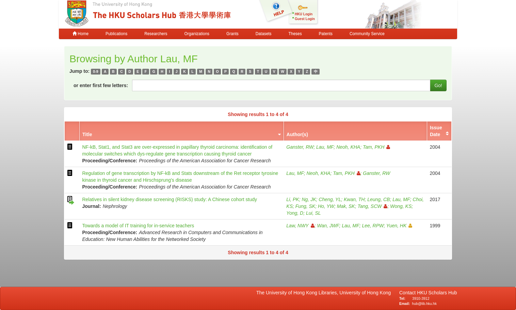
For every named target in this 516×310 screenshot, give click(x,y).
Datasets (264, 33)
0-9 (95, 71)
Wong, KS (401, 206)
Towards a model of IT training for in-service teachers (138, 225)
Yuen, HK (399, 225)
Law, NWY (300, 225)
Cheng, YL (330, 199)
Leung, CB (378, 199)
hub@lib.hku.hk (424, 303)
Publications (116, 33)
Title (87, 134)
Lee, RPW (373, 225)
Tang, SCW (372, 206)
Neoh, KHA (348, 147)
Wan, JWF (328, 225)
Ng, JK (309, 199)
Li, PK (292, 199)
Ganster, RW (299, 147)
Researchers (155, 33)
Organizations (196, 33)
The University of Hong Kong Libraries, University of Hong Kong (324, 292)
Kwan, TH (354, 199)
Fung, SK (305, 206)
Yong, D (294, 213)
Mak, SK (346, 206)
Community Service (367, 33)
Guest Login (305, 19)
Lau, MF (325, 147)
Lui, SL (313, 213)
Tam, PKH (376, 147)
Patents (326, 33)
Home (80, 33)
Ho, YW (326, 206)
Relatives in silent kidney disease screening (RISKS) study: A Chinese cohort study (169, 199)
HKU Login (303, 14)
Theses (295, 33)
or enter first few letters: (101, 85)
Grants (232, 33)
